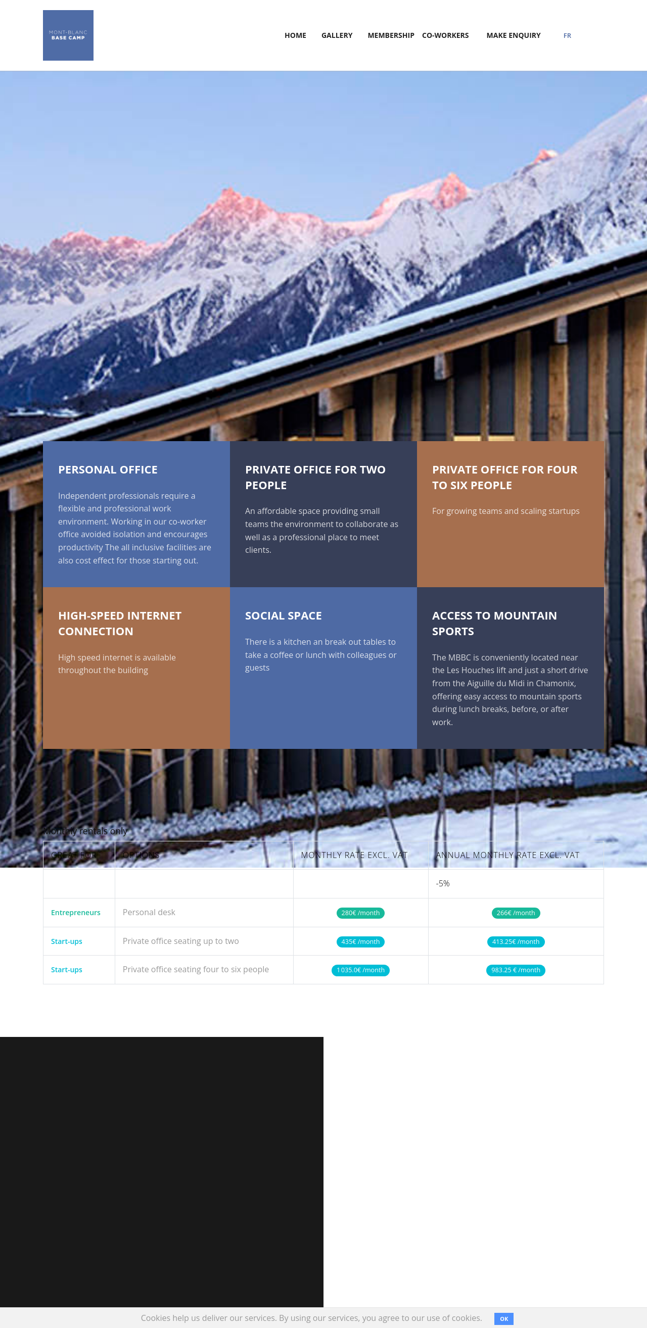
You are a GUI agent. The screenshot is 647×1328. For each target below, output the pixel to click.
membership (390, 35)
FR (567, 35)
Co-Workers (445, 35)
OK (504, 1318)
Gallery (336, 35)
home (295, 35)
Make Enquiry (514, 35)
